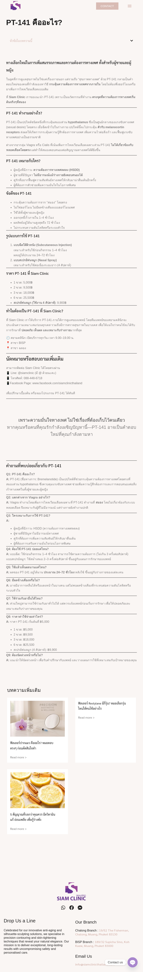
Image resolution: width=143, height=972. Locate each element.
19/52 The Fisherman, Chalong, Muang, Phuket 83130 (102, 932)
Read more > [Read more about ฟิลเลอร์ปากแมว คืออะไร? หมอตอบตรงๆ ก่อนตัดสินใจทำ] (18, 757)
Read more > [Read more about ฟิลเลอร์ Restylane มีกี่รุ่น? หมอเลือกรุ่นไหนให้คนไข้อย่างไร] (86, 717)
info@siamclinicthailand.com (95, 964)
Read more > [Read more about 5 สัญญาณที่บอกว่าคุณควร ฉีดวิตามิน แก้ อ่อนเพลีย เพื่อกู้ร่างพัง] (18, 829)
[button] (129, 6)
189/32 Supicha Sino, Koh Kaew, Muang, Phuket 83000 (102, 944)
